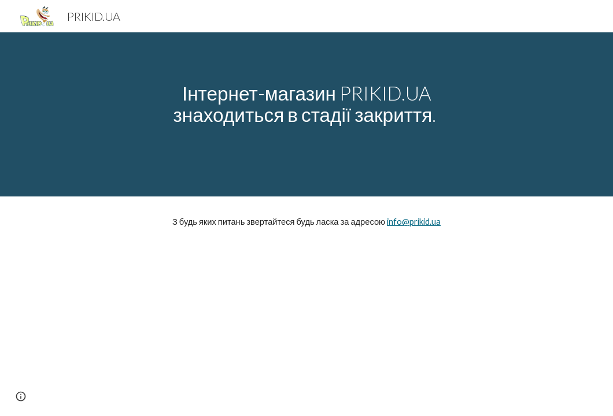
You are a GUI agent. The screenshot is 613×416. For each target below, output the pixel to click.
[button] (21, 396)
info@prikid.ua (414, 221)
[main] (307, 114)
